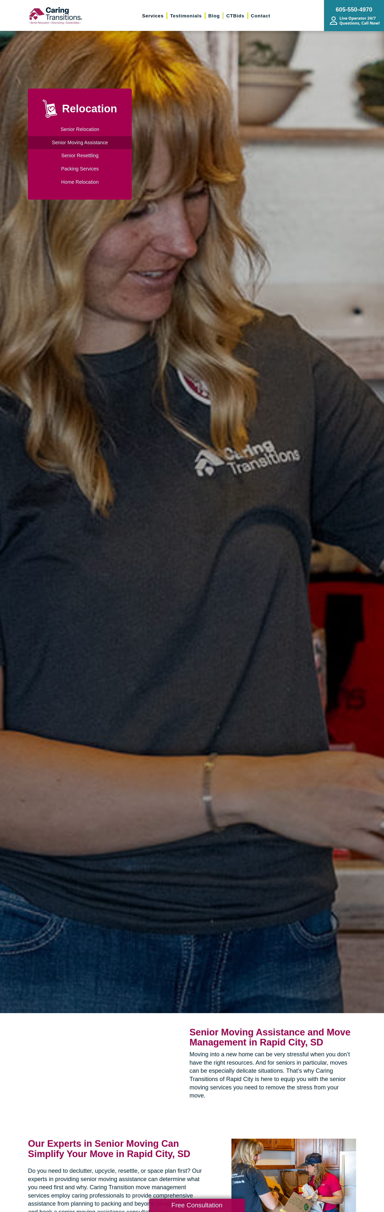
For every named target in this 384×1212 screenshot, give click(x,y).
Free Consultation (196, 1205)
